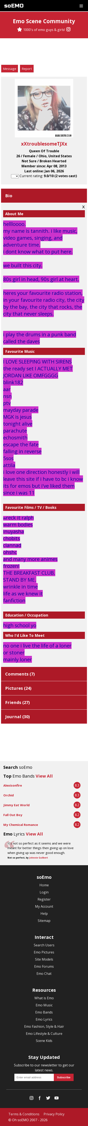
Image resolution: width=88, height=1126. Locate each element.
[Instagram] (68, 29)
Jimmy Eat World (16, 805)
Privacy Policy (54, 1114)
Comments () (20, 674)
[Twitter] (48, 1099)
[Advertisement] (44, 52)
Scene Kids (44, 1040)
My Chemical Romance (20, 825)
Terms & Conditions (23, 1114)
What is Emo (44, 998)
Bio (8, 195)
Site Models (44, 959)
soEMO (14, 6)
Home (44, 885)
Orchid (8, 795)
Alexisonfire (12, 785)
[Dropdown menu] (81, 5)
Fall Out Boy (12, 815)
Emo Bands (44, 1012)
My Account (44, 906)
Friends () (17, 702)
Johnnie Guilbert (38, 857)
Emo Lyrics (44, 1019)
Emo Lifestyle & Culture (44, 1033)
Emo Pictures (44, 952)
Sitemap (44, 920)
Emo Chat (44, 973)
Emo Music (44, 1005)
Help (44, 913)
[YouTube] (56, 1099)
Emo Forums (44, 966)
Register (44, 899)
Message (9, 69)
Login (44, 892)
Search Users (44, 945)
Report (27, 69)
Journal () (17, 716)
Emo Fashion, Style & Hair (44, 1026)
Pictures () (18, 688)
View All (44, 776)
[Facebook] (39, 1099)
